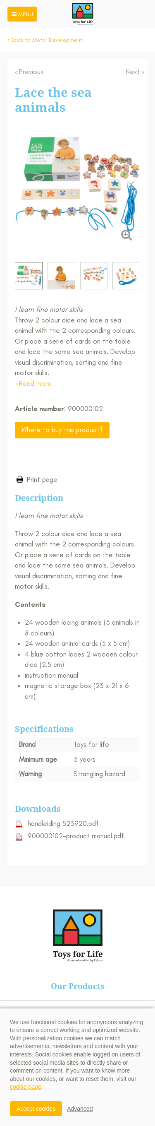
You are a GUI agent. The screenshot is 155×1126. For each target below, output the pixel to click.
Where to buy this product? (62, 430)
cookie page (25, 1086)
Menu (21, 14)
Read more (35, 383)
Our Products (77, 986)
